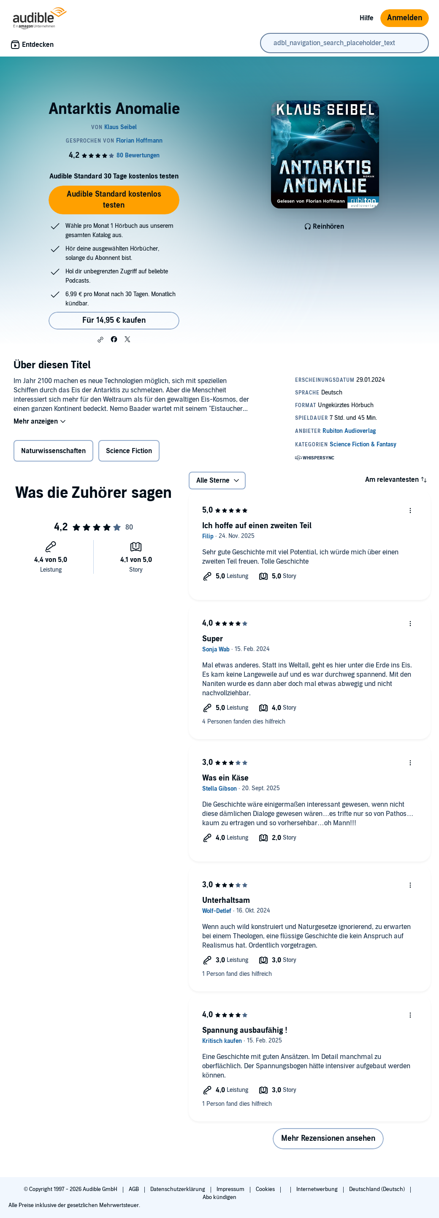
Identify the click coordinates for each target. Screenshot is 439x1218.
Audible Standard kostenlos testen (114, 200)
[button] (100, 339)
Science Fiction (129, 451)
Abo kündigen (219, 1197)
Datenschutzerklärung (178, 1189)
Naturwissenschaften (53, 451)
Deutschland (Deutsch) (377, 1189)
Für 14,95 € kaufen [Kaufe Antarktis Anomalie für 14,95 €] (114, 320)
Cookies (266, 1189)
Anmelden (404, 18)
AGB (134, 1189)
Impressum (231, 1189)
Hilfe (367, 18)
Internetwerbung (317, 1189)
